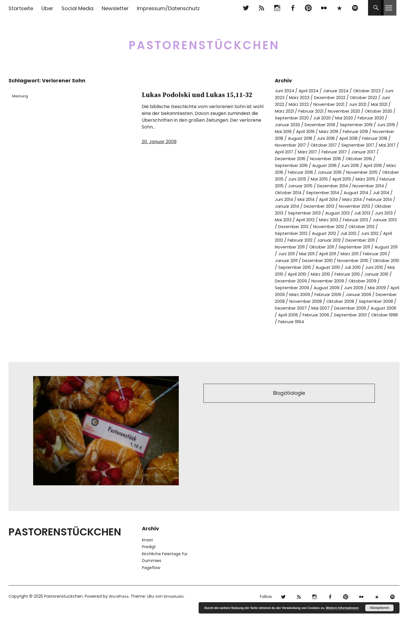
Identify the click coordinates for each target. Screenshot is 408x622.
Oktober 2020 (290, 118)
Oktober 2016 (343, 165)
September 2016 (380, 165)
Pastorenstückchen (204, 42)
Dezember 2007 (351, 321)
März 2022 (314, 104)
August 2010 (329, 281)
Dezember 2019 (358, 124)
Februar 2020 (290, 124)
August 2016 (291, 172)
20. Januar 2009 (159, 155)
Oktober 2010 (381, 274)
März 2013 (289, 233)
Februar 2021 (338, 111)
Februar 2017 (315, 158)
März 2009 (328, 308)
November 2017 (375, 145)
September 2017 (327, 152)
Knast (147, 553)
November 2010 (344, 274)
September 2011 (325, 260)
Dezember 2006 (293, 328)
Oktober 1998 (346, 335)
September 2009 (309, 301)
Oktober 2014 (329, 199)
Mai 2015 (322, 186)
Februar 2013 (318, 233)
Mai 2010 (284, 287)
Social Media (77, 8)
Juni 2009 (374, 301)
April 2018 (309, 145)
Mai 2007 (383, 321)
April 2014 (386, 206)
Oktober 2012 (342, 240)
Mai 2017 (359, 152)
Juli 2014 (315, 206)
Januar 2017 (347, 158)
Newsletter (115, 8)
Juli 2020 (361, 118)
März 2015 (372, 186)
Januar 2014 (351, 213)
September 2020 (329, 118)
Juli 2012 (317, 247)
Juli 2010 (355, 281)
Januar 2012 (302, 253)
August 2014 (288, 206)
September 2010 (293, 281)
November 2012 (306, 240)
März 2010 (334, 287)
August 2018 (374, 138)
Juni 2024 (285, 90)
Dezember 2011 (335, 253)
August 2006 (329, 328)
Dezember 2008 (308, 315)
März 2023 (311, 97)
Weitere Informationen (342, 608)
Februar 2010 (364, 287)
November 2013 (306, 219)
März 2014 (289, 213)
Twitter (246, 8)
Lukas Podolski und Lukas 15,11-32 (189, 100)
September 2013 (380, 219)
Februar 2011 (359, 267)
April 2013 (387, 226)
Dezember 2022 (344, 97)
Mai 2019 (348, 131)
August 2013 (291, 226)
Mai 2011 (283, 267)
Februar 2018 (338, 145)
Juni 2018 (284, 145)
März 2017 (286, 158)
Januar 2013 (350, 233)
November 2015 (356, 179)
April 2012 (364, 247)
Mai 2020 (386, 118)
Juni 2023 (285, 97)
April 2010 (308, 287)
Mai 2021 (284, 111)
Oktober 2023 (375, 90)
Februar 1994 (380, 335)
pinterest (308, 8)
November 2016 (306, 165)
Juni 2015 (299, 186)
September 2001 (308, 335)
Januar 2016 (321, 179)
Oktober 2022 (382, 97)
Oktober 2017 (290, 152)
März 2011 (330, 267)
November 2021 (347, 104)
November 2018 (339, 138)
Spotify (355, 8)
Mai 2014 (362, 206)
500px (339, 8)
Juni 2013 (340, 226)
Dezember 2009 (307, 294)
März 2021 (308, 111)
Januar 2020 (323, 124)
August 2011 (359, 260)
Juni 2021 (378, 104)
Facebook (292, 8)
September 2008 (309, 321)
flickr (324, 8)
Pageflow (151, 581)
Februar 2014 (319, 213)
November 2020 (374, 111)
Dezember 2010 (305, 274)
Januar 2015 (321, 192)
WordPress (119, 610)
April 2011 (306, 267)
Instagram (277, 8)
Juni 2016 (318, 172)
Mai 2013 (363, 226)
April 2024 (311, 90)
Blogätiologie (289, 407)
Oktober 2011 (289, 260)
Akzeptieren (379, 608)
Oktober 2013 (342, 219)
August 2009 (346, 301)
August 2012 (291, 247)
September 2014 (367, 199)
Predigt (149, 560)
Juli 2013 (317, 226)
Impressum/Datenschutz (168, 8)
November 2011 (373, 253)
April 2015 (346, 186)
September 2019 (293, 131)
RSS (261, 8)
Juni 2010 (378, 281)
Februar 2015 (289, 192)
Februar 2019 (303, 138)
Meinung (22, 96)
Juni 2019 (325, 131)
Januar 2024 (341, 90)
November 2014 (292, 199)
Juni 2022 (288, 104)
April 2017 (383, 152)
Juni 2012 (340, 247)
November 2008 (349, 315)
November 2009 (347, 294)
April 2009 (301, 308)
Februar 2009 (359, 308)
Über (47, 8)
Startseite (20, 8)
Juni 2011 (386, 260)
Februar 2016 (289, 179)
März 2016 (369, 172)
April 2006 (358, 328)
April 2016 (343, 172)
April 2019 (372, 131)
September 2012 (380, 240)
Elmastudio (175, 610)
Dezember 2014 (356, 192)
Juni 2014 (338, 206)
